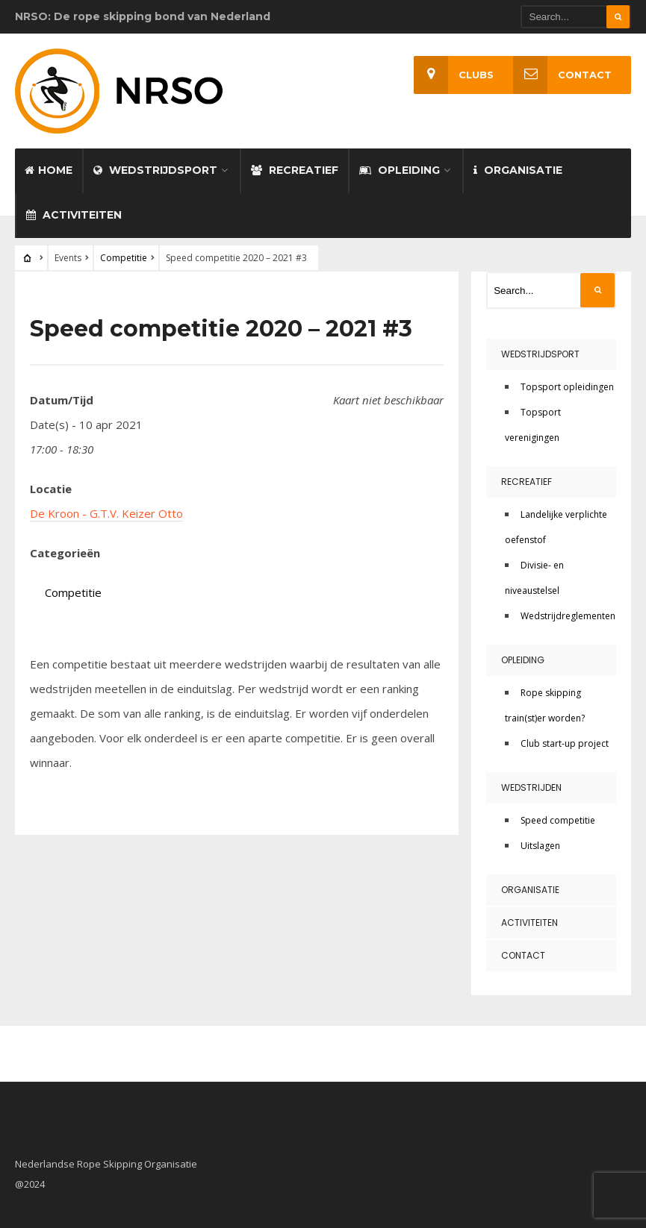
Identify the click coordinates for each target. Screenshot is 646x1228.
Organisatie (517, 170)
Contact (562, 75)
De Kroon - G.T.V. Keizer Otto (106, 513)
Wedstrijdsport (155, 170)
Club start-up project (565, 743)
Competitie (123, 257)
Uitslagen (540, 845)
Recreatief (294, 170)
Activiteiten (74, 215)
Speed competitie (558, 820)
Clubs (454, 75)
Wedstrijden (531, 787)
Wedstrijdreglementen (568, 616)
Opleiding (399, 170)
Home (48, 170)
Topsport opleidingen (567, 386)
